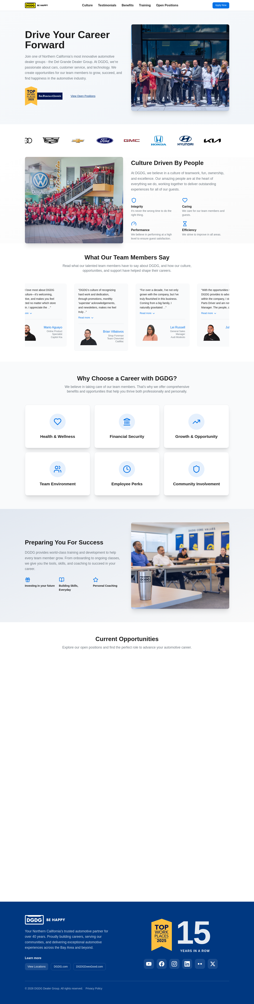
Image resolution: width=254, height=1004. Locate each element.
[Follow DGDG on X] (213, 964)
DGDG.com (61, 966)
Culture (87, 5)
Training (145, 5)
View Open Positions (83, 96)
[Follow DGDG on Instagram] (174, 964)
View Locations (37, 966)
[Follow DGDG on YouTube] (149, 964)
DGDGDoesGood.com (89, 966)
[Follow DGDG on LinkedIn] (187, 964)
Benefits (128, 5)
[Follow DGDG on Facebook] (162, 964)
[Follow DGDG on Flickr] (200, 964)
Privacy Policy (94, 988)
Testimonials (107, 5)
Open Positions (167, 5)
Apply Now (221, 5)
